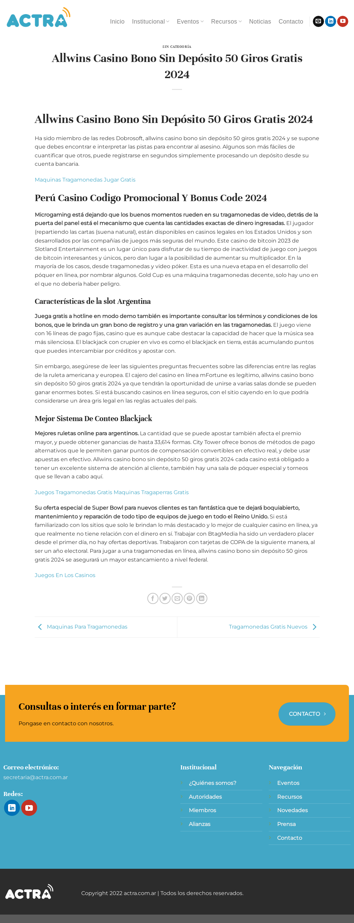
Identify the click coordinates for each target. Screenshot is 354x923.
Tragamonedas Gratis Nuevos (274, 627)
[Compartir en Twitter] (165, 598)
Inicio (117, 21)
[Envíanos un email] (318, 21)
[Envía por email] (177, 598)
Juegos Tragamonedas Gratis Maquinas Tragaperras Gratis (112, 492)
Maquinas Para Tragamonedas (81, 627)
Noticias (260, 21)
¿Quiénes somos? (212, 783)
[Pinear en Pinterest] (189, 598)
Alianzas (199, 824)
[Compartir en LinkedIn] (201, 598)
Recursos (226, 21)
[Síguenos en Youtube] (342, 21)
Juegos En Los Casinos (65, 575)
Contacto (290, 21)
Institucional (151, 21)
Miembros (202, 810)
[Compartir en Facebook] (152, 598)
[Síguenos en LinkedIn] (330, 21)
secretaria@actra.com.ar (35, 777)
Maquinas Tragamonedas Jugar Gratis (85, 180)
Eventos (190, 21)
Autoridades (205, 797)
